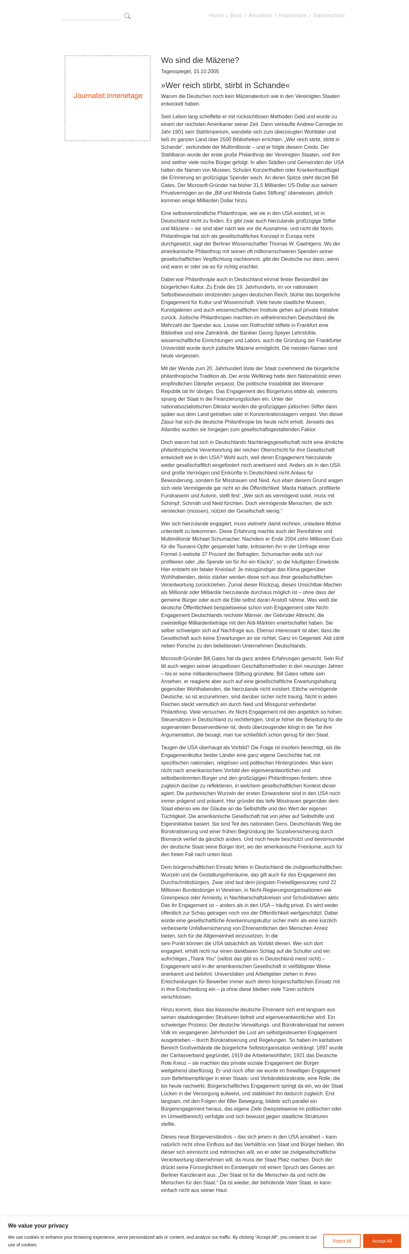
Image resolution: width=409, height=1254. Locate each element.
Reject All (342, 1241)
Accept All (382, 1241)
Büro (236, 15)
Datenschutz (329, 15)
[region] (204, 1235)
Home (216, 15)
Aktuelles (260, 15)
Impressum (293, 15)
